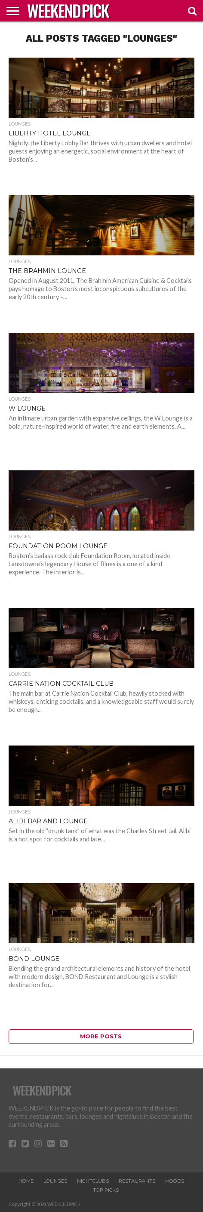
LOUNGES (55, 1181)
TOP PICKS (106, 1190)
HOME (26, 1181)
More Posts (101, 1036)
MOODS (174, 1181)
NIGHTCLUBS (93, 1181)
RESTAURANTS (137, 1181)
